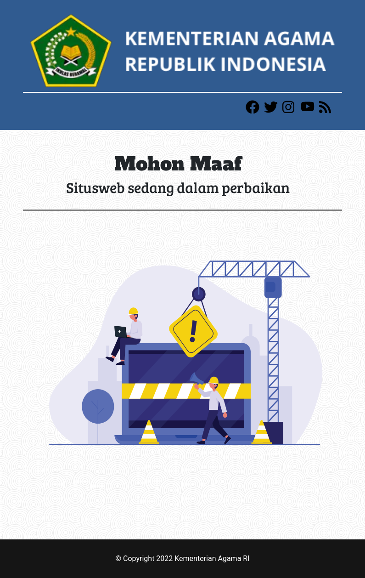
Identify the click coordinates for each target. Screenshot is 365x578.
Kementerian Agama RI (211, 558)
